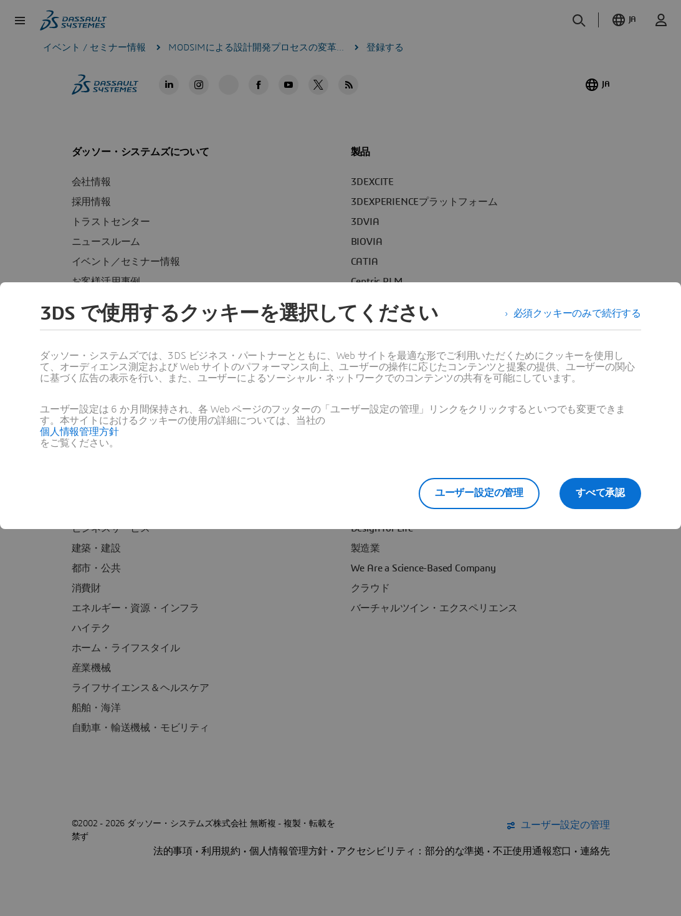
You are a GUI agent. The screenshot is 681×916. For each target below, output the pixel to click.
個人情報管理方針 (79, 432)
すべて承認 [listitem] (600, 493)
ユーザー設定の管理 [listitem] (479, 493)
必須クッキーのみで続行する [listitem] (577, 313)
